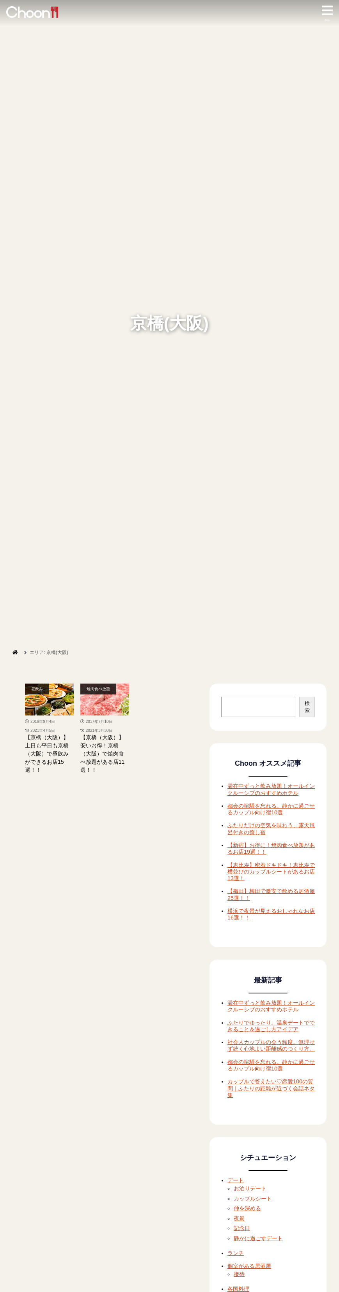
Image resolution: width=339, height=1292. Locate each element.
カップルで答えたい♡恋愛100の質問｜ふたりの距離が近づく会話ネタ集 (271, 1088)
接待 (239, 1274)
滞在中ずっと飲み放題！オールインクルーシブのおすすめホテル (271, 789)
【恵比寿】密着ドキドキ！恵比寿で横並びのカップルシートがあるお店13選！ (271, 872)
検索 (307, 706)
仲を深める (247, 1208)
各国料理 (238, 1289)
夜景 (239, 1218)
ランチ (235, 1253)
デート (235, 1180)
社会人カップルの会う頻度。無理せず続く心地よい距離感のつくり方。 (271, 1045)
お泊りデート (250, 1188)
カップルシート (253, 1198)
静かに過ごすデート (258, 1238)
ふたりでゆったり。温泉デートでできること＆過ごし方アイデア (271, 1026)
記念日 (242, 1228)
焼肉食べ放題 (98, 689)
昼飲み (37, 689)
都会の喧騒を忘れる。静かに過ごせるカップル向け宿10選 (271, 809)
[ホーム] (15, 652)
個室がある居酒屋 (249, 1266)
